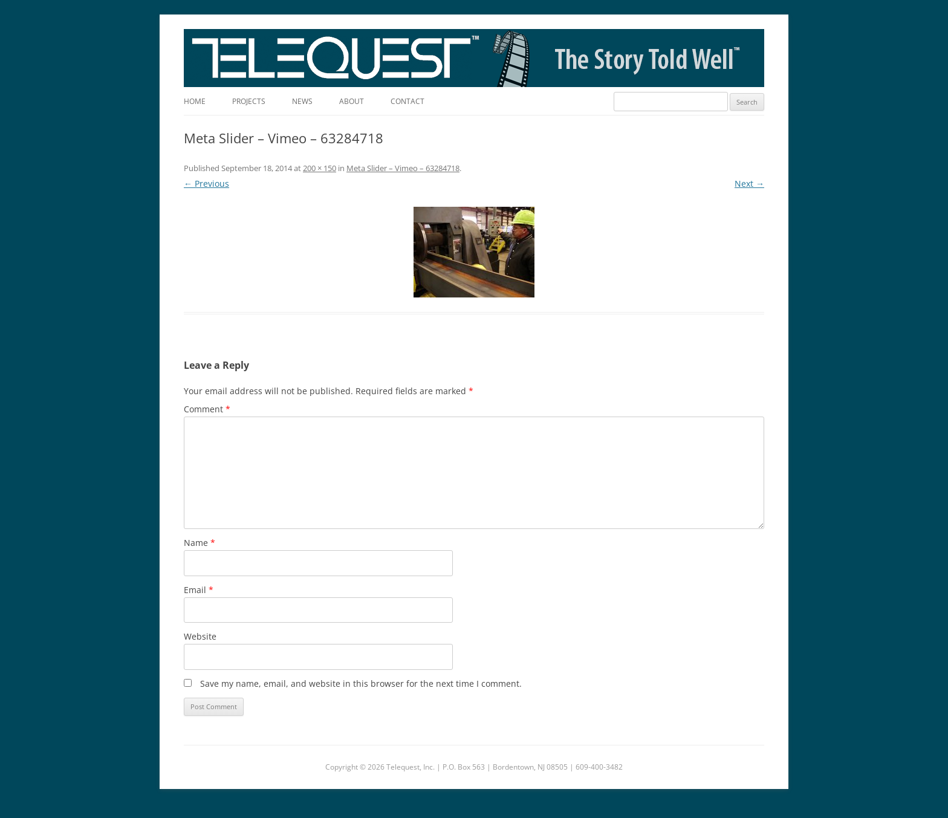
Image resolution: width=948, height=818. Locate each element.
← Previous (206, 183)
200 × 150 (319, 168)
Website (200, 636)
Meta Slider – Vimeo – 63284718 (402, 168)
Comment (207, 409)
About (351, 101)
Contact (407, 101)
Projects (248, 101)
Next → (749, 183)
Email (198, 590)
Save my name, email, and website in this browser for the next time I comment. (361, 683)
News (302, 101)
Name (199, 542)
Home (195, 101)
